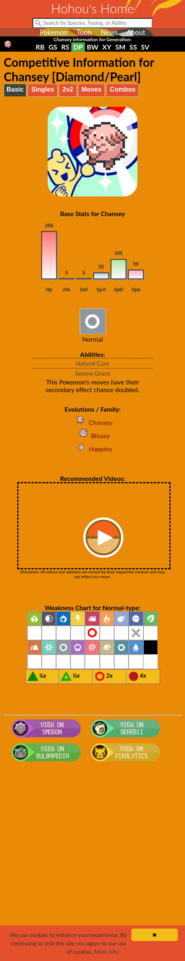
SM (120, 47)
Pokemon (54, 32)
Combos (122, 89)
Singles (42, 89)
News (109, 32)
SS (133, 47)
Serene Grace (92, 373)
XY (107, 47)
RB (40, 47)
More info (107, 951)
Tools (84, 32)
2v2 (67, 89)
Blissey (92, 435)
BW (93, 47)
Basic (15, 89)
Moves (92, 89)
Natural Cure (92, 363)
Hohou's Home (92, 8)
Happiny (93, 448)
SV (145, 47)
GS (52, 47)
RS (65, 47)
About (136, 32)
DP (77, 47)
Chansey (92, 422)
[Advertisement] (92, 865)
